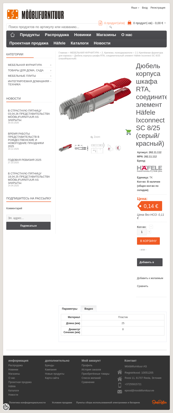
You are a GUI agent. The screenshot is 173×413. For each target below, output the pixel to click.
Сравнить (142, 286)
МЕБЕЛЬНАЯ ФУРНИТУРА (25, 64)
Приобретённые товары (95, 373)
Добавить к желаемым (150, 278)
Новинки (82, 34)
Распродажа (57, 34)
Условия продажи (62, 402)
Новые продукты (54, 373)
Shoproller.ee (159, 402)
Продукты (30, 34)
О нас (126, 34)
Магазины (106, 34)
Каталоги (79, 43)
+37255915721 (133, 384)
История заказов (91, 369)
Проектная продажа (28, 43)
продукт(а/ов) (112, 23)
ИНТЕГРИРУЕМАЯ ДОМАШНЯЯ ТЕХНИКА (28, 83)
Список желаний (91, 378)
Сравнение (88, 382)
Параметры (69, 308)
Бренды (49, 365)
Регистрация (158, 7)
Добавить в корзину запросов (147, 263)
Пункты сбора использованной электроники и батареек (108, 402)
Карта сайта (52, 378)
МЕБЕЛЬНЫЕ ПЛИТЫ (22, 75)
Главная (63, 52)
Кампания (50, 369)
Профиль (87, 365)
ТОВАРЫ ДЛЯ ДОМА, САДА (26, 70)
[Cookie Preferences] (6, 407)
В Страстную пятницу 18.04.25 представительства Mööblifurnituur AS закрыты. (29, 179)
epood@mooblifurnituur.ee (139, 390)
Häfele (59, 43)
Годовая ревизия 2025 (29, 161)
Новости (102, 43)
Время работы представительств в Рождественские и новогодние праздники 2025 (29, 141)
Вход (145, 7)
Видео (89, 308)
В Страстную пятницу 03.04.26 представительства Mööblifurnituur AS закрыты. (29, 116)
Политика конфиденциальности (27, 402)
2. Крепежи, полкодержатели (117, 52)
